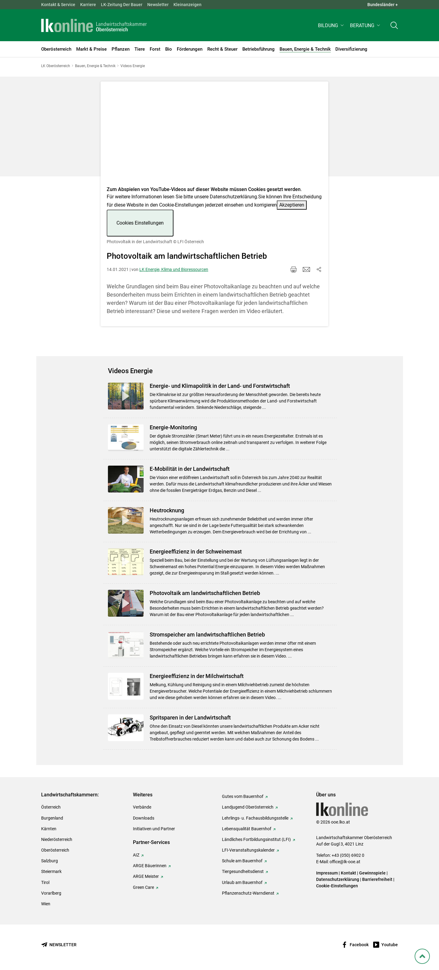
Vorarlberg (51, 893)
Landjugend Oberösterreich (247, 807)
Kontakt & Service (58, 4)
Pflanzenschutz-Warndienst (248, 893)
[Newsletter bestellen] (59, 945)
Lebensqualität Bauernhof (246, 828)
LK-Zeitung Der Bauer (121, 4)
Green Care (143, 887)
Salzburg (49, 860)
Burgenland (52, 818)
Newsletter (158, 4)
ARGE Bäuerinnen (149, 865)
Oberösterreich (55, 850)
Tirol (45, 882)
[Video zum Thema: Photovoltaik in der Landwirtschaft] (214, 136)
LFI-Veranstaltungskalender (248, 850)
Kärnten (48, 828)
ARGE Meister (146, 876)
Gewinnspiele (372, 873)
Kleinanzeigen (187, 4)
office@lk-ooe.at (345, 861)
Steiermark (51, 871)
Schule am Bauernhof (242, 860)
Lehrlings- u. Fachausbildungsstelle (255, 818)
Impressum (327, 873)
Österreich (51, 807)
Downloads (143, 818)
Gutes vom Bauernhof (242, 796)
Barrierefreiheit (377, 879)
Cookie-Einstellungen (337, 885)
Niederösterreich (56, 839)
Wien (45, 903)
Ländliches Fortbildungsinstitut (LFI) (256, 839)
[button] (332, 26)
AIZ (136, 855)
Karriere (88, 4)
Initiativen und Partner (154, 828)
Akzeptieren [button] (291, 205)
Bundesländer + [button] (382, 4)
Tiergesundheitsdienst (243, 871)
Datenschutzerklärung (233, 197)
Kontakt (348, 873)
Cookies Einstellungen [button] (140, 223)
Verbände (142, 807)
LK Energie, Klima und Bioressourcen (173, 269)
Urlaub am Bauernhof (242, 882)
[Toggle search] (394, 26)
